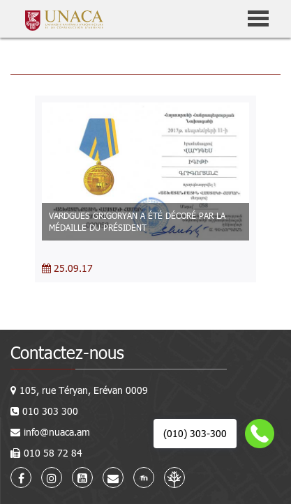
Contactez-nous (67, 352)
